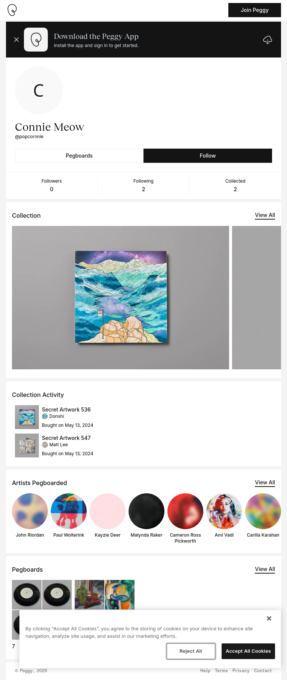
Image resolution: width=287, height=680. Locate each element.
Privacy (241, 671)
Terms (221, 671)
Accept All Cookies (248, 651)
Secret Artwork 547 (66, 438)
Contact (263, 671)
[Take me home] (12, 10)
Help (205, 671)
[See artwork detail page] (120, 297)
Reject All (190, 651)
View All (265, 215)
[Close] (269, 618)
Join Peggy (255, 10)
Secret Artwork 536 (66, 409)
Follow (208, 155)
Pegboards (79, 155)
